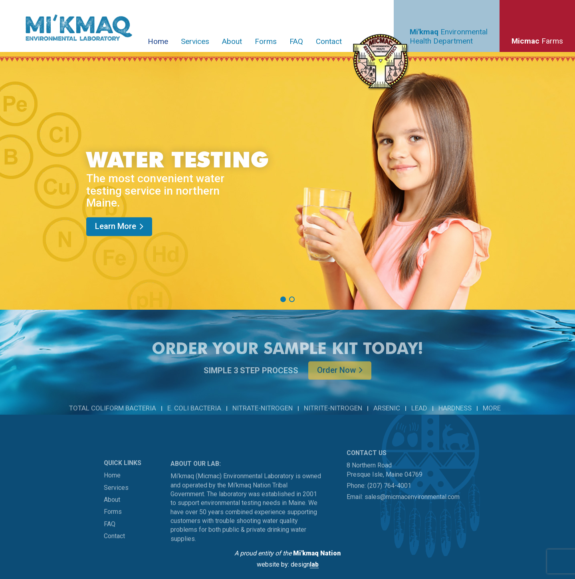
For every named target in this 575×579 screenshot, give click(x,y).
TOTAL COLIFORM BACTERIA (112, 416)
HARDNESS (455, 416)
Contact (329, 41)
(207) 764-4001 (389, 499)
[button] (283, 299)
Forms (266, 41)
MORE (492, 416)
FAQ (296, 41)
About (232, 41)
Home (158, 41)
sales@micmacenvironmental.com (412, 511)
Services (195, 41)
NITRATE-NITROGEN (262, 416)
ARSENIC (386, 416)
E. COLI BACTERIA (194, 416)
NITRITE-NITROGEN (333, 416)
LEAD (419, 416)
